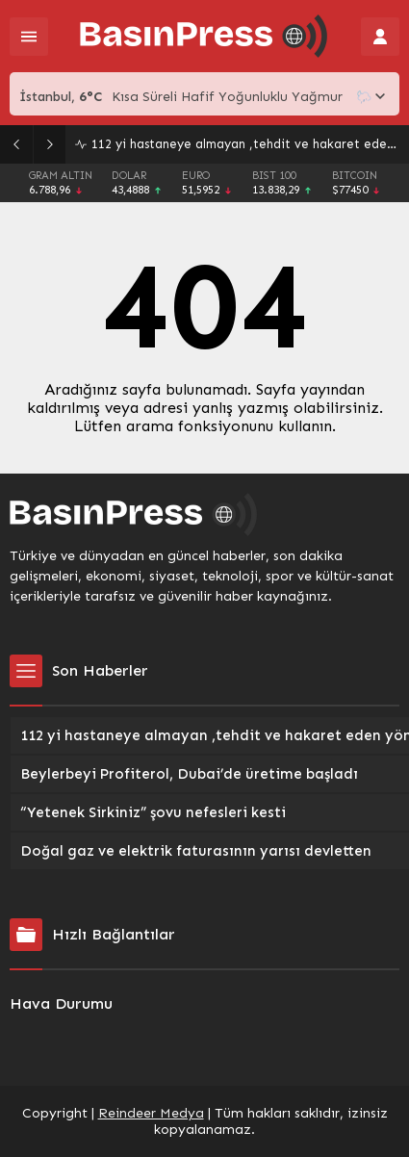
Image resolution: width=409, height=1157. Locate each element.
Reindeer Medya (151, 1113)
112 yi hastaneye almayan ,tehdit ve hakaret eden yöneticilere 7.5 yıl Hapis (245, 144)
